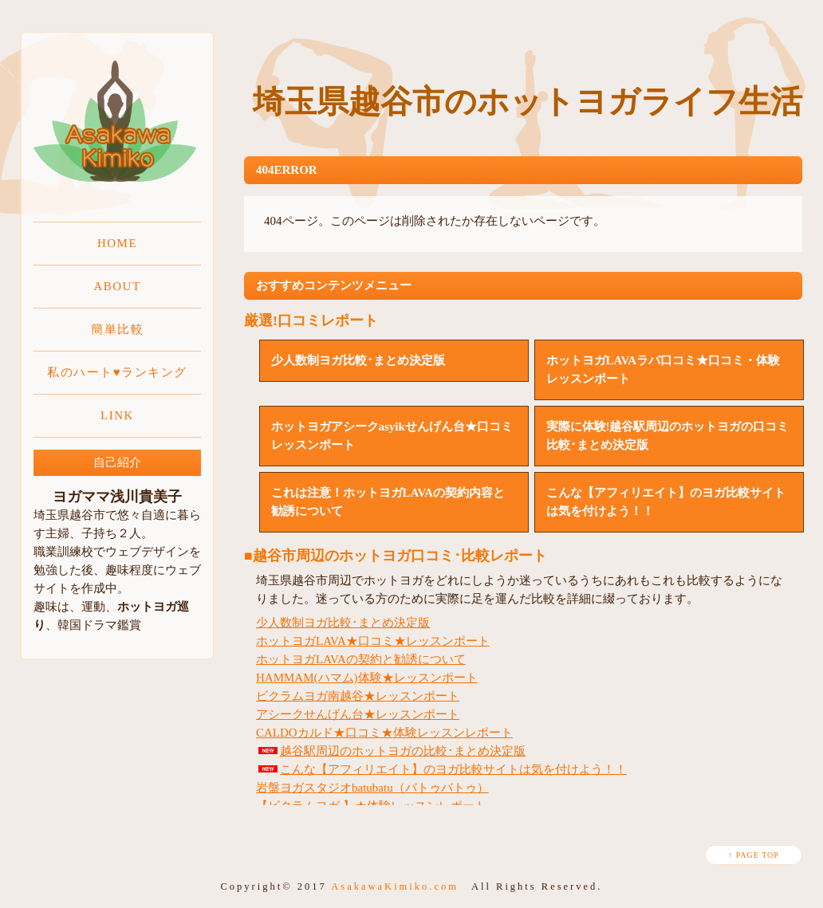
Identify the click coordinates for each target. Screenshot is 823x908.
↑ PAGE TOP (753, 855)
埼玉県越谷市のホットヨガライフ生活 (527, 102)
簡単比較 (117, 329)
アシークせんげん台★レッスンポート (357, 714)
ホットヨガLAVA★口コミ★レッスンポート (373, 641)
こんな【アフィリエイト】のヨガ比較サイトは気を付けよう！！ (441, 769)
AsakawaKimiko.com (395, 886)
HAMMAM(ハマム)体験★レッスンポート (367, 677)
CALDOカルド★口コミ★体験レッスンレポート (384, 732)
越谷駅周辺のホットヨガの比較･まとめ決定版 (391, 751)
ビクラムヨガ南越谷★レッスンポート (357, 696)
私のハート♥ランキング (117, 372)
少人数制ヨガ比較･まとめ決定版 (343, 622)
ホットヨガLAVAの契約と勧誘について (361, 659)
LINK (117, 415)
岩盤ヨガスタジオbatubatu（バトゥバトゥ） (372, 787)
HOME (117, 243)
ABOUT (116, 286)
